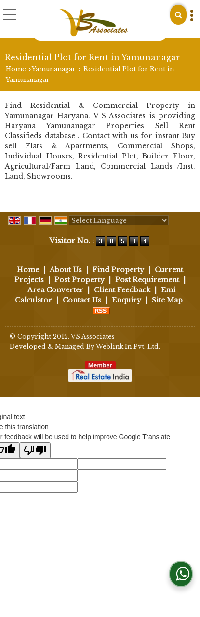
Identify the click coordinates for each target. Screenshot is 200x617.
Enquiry (126, 300)
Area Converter (55, 290)
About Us (66, 269)
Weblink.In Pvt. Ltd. (128, 346)
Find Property (118, 269)
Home (16, 69)
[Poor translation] (35, 450)
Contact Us (82, 300)
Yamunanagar (54, 69)
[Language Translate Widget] (119, 220)
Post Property (79, 280)
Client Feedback (122, 290)
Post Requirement (147, 280)
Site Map (167, 300)
